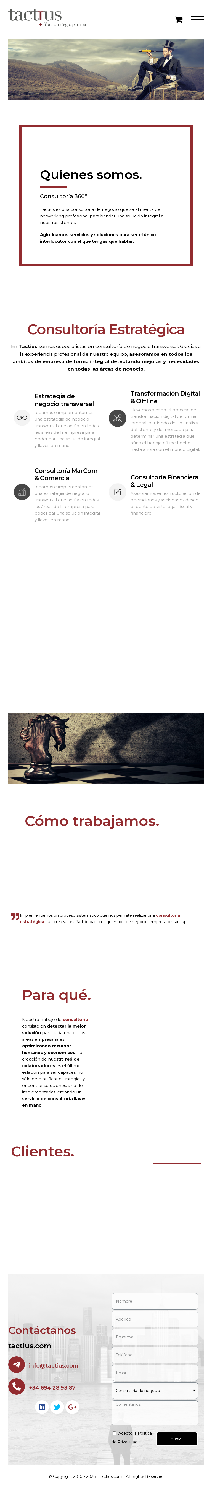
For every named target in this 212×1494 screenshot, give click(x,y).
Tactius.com (110, 1476)
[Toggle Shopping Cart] (178, 19)
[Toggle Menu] (197, 19)
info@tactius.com (53, 1366)
